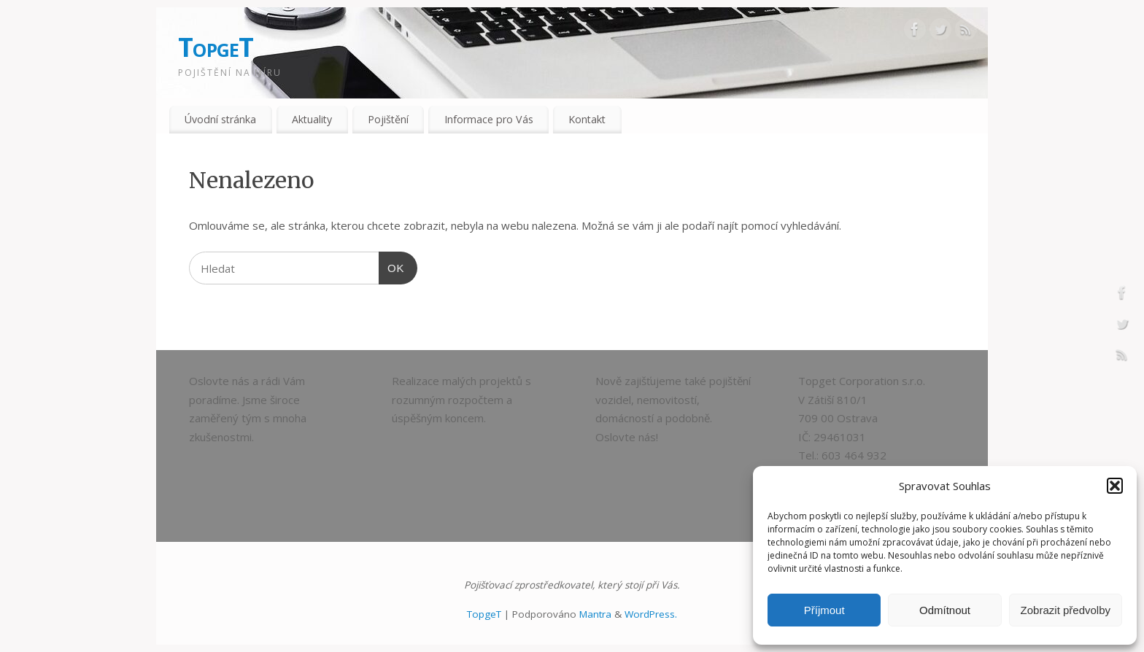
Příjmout (824, 610)
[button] (1115, 485)
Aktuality (312, 119)
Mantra (595, 614)
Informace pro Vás (488, 119)
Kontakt (587, 119)
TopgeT (216, 47)
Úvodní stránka (220, 119)
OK (392, 266)
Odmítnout (944, 610)
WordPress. (651, 614)
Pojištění (388, 119)
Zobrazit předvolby (1065, 610)
